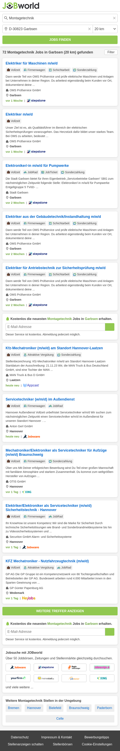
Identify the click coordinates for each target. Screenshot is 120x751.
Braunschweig (79, 708)
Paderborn (104, 708)
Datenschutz (20, 737)
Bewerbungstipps (96, 737)
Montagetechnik (20, 52)
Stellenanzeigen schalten (26, 744)
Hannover (34, 708)
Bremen (13, 708)
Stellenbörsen (62, 744)
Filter (111, 52)
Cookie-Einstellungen (97, 744)
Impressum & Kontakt (56, 737)
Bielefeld (55, 708)
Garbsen (56, 52)
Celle (60, 718)
